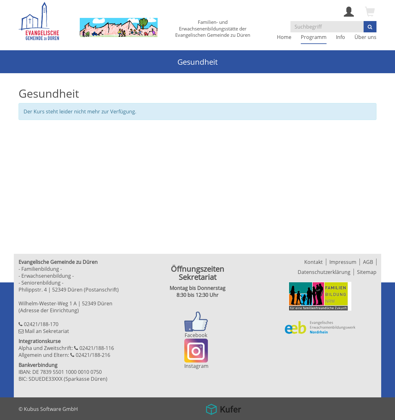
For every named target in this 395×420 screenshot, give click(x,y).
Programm (314, 37)
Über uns (365, 37)
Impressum (342, 262)
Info (340, 37)
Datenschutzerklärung (324, 272)
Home (284, 37)
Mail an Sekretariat (47, 331)
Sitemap (366, 272)
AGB (368, 262)
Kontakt (313, 262)
